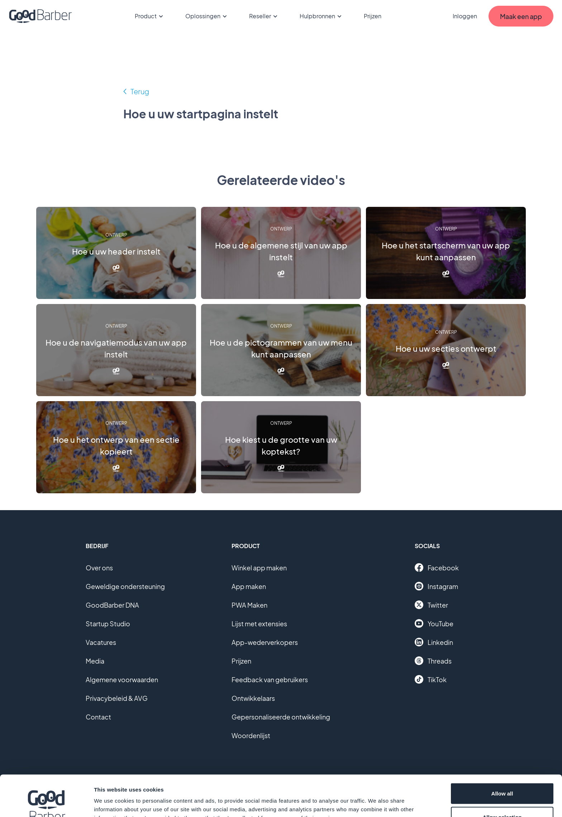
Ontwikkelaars (253, 698)
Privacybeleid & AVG (117, 698)
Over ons (99, 568)
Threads (433, 660)
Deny (502, 798)
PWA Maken (249, 605)
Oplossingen (207, 16)
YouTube (434, 623)
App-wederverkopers (265, 642)
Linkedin (434, 642)
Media (95, 661)
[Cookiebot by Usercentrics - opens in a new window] (46, 803)
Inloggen (465, 16)
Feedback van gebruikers (270, 679)
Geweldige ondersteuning (125, 586)
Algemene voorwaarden (122, 679)
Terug (139, 91)
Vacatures (101, 642)
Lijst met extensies (259, 623)
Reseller (264, 16)
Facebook (437, 567)
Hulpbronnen (322, 16)
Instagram (436, 586)
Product (150, 16)
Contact (98, 717)
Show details (376, 798)
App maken (249, 586)
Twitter (431, 604)
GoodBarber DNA (112, 605)
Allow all (502, 751)
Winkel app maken (259, 568)
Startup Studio (108, 623)
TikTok (431, 679)
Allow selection (501, 774)
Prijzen (372, 16)
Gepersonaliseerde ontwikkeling (281, 717)
